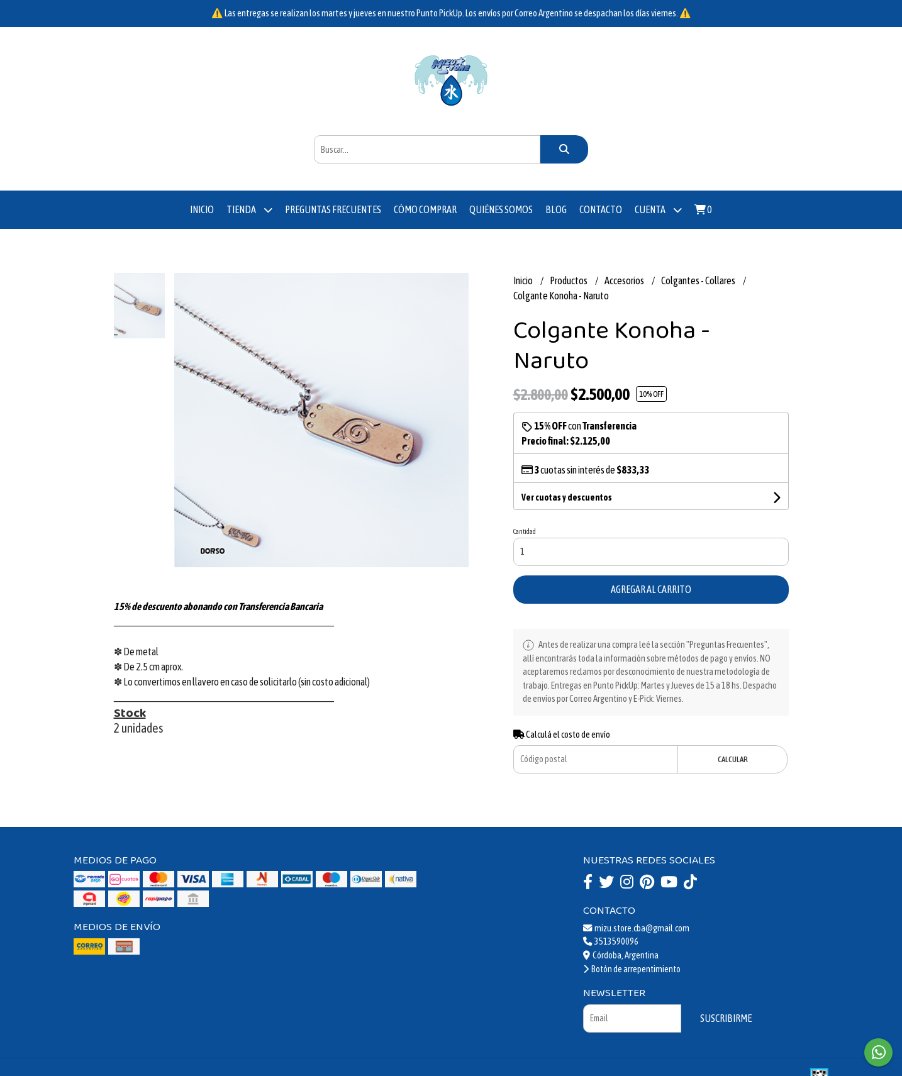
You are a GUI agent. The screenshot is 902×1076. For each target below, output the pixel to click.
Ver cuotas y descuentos (566, 497)
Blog (556, 209)
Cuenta (658, 210)
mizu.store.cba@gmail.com (636, 928)
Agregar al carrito (651, 589)
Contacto (600, 209)
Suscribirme (726, 1018)
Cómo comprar (425, 209)
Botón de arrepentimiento (632, 969)
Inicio (202, 209)
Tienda (249, 210)
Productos (569, 280)
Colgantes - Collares (699, 280)
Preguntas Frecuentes (333, 209)
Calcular (733, 759)
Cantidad (524, 531)
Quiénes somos (501, 209)
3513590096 (610, 941)
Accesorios (624, 280)
